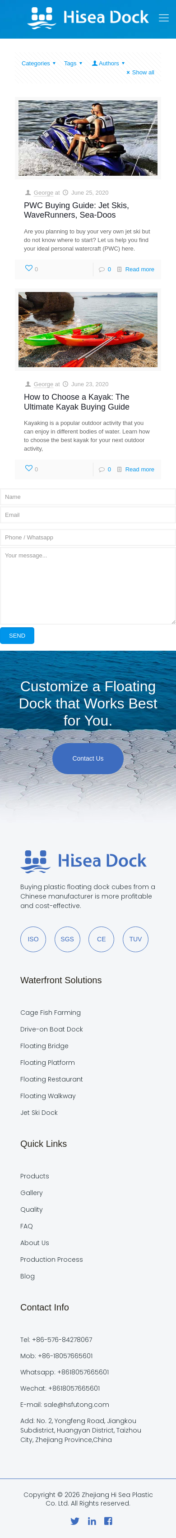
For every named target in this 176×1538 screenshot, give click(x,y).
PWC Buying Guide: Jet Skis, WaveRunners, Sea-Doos (76, 210)
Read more (139, 269)
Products (34, 1176)
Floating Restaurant (51, 1079)
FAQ (26, 1226)
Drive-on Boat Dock (51, 1029)
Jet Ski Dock (39, 1112)
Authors (109, 63)
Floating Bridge (44, 1045)
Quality (31, 1209)
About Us (34, 1242)
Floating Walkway (48, 1095)
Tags (74, 63)
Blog (27, 1276)
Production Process (51, 1259)
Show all (139, 72)
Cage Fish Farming (50, 1012)
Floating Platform (47, 1062)
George (43, 192)
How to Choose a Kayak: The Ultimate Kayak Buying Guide (77, 401)
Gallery (31, 1192)
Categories (40, 63)
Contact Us (87, 758)
